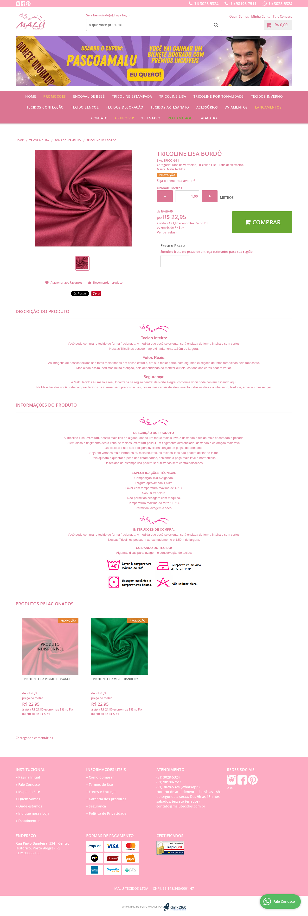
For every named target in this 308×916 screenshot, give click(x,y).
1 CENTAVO (150, 118)
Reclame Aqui (181, 118)
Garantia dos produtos (107, 799)
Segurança (97, 806)
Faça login (121, 15)
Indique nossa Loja (33, 813)
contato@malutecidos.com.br (180, 806)
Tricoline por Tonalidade (218, 96)
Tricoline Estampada (132, 96)
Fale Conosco (282, 16)
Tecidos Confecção (45, 107)
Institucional (30, 769)
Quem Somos (239, 16)
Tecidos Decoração (124, 107)
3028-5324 (206, 3)
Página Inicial (29, 777)
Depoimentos (29, 820)
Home (30, 96)
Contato (99, 118)
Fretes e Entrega (102, 791)
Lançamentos (268, 107)
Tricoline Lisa (172, 96)
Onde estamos (30, 806)
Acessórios (207, 107)
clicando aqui (227, 382)
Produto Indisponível (50, 646)
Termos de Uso (101, 784)
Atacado (209, 118)
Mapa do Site (29, 791)
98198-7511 (243, 3)
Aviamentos (236, 107)
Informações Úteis (106, 769)
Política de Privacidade (107, 813)
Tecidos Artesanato (170, 107)
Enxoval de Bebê (89, 96)
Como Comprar (101, 777)
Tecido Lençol (85, 107)
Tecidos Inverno (267, 96)
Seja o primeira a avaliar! (176, 180)
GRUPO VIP (124, 118)
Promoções (54, 96)
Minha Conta (260, 16)
